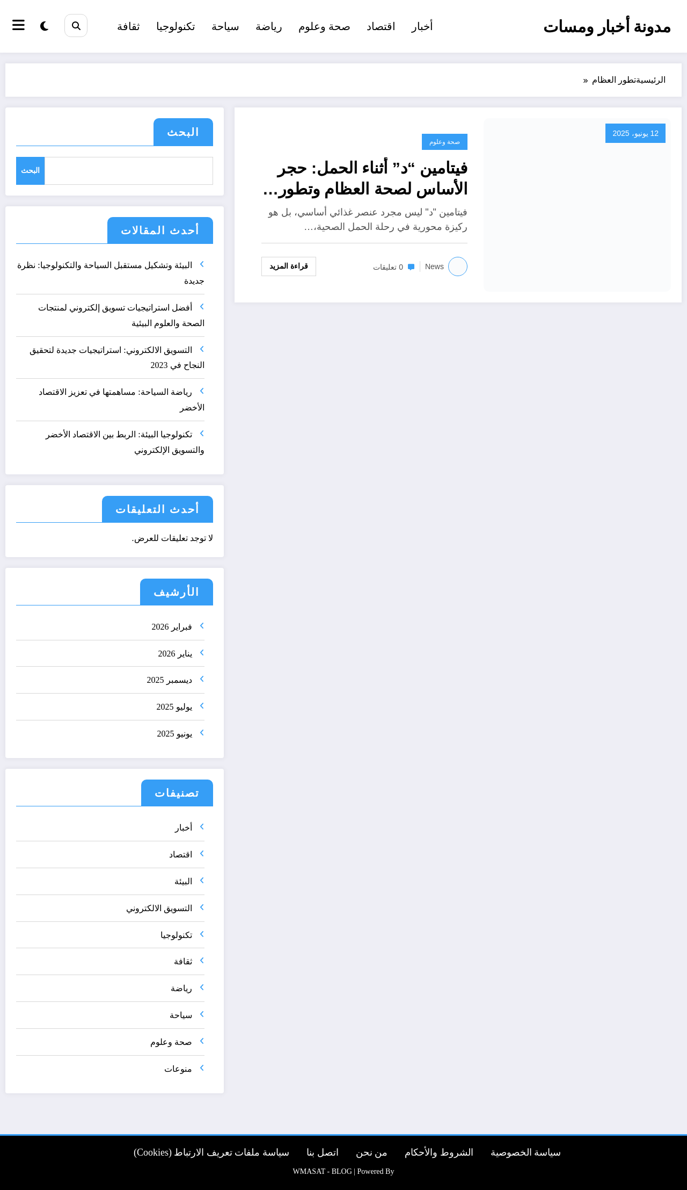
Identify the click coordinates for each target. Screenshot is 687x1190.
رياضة (268, 26)
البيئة (183, 881)
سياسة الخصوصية (526, 1152)
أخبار (422, 26)
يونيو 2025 (174, 733)
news (434, 266)
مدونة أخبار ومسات (607, 26)
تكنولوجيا (175, 26)
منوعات (178, 1068)
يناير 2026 (175, 653)
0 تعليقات (388, 267)
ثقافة (128, 26)
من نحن (372, 1152)
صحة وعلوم (324, 26)
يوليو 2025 (174, 706)
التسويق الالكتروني (159, 908)
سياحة (225, 26)
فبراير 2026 (172, 626)
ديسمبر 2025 (169, 679)
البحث (183, 132)
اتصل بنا (322, 1152)
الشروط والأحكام (439, 1152)
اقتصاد (381, 26)
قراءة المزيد (288, 266)
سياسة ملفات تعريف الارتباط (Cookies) (211, 1152)
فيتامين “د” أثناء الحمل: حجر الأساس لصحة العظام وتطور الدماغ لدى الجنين (372, 179)
